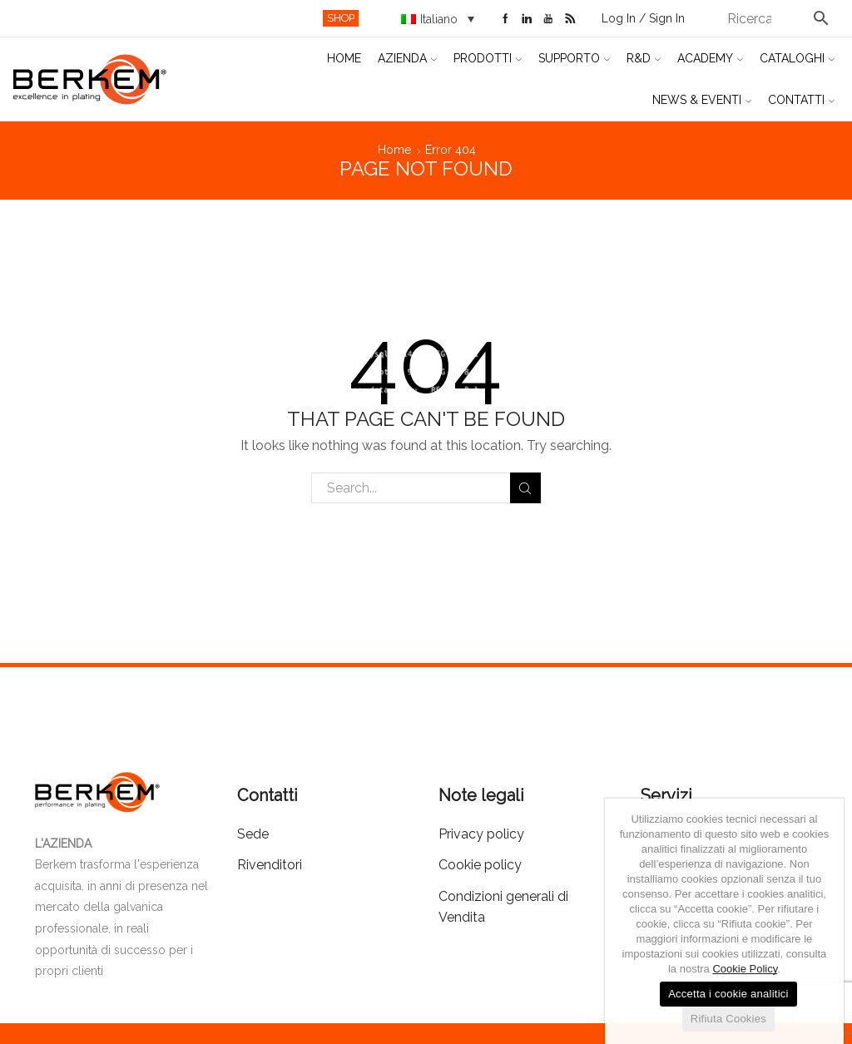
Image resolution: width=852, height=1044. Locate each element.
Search (525, 488)
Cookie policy (480, 865)
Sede (253, 834)
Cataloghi (797, 58)
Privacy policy (481, 834)
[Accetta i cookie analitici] (823, 921)
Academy (710, 58)
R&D (644, 58)
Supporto (574, 58)
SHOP (340, 18)
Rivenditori (269, 865)
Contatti (801, 99)
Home (344, 58)
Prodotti (487, 58)
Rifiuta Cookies (728, 1018)
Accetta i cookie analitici (728, 993)
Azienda (407, 58)
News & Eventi (701, 99)
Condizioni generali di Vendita (503, 907)
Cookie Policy (744, 968)
